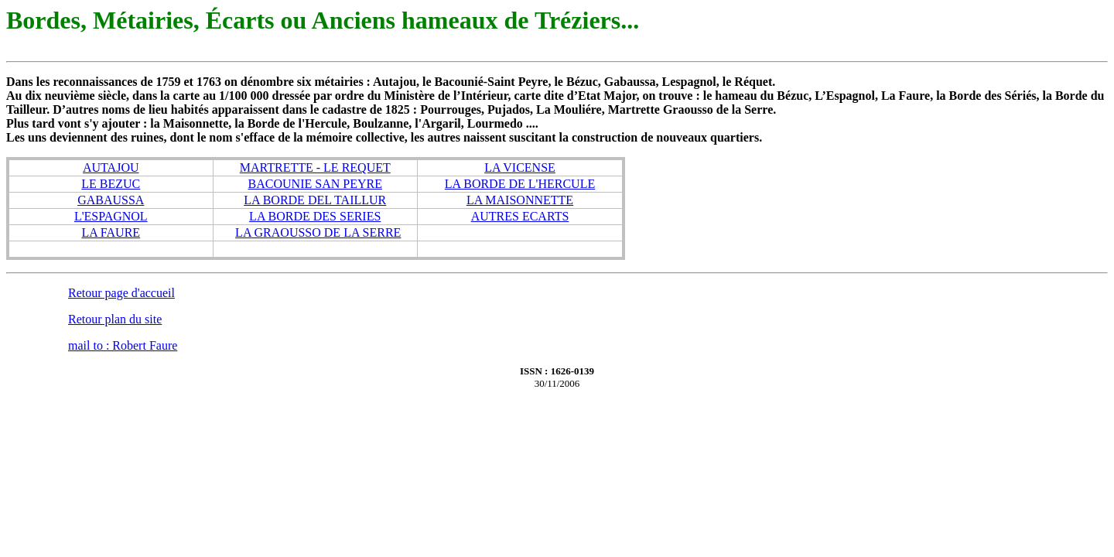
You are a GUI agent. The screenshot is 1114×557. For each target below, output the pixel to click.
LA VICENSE (519, 167)
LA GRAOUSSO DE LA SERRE (318, 232)
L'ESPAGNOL (111, 216)
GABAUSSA (110, 200)
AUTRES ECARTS (520, 216)
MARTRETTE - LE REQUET (315, 167)
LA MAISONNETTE (519, 200)
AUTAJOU (111, 167)
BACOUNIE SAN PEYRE (315, 183)
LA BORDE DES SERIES (315, 216)
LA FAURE (110, 232)
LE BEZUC (110, 183)
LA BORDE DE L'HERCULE (520, 183)
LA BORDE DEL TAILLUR (315, 200)
